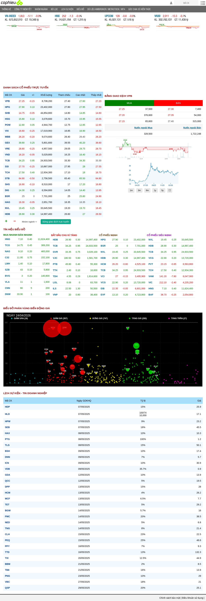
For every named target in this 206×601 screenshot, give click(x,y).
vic (150, 282)
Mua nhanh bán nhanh (17, 235)
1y (155, 190)
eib (102, 288)
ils (54, 288)
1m (131, 190)
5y (162, 190)
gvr (55, 252)
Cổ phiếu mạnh (108, 235)
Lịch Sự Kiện (67, 9)
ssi (7, 166)
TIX (7, 558)
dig (7, 190)
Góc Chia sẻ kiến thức (139, 9)
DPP (7, 486)
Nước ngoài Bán (192, 127)
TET (7, 504)
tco (7, 245)
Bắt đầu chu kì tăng (64, 235)
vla (7, 282)
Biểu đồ (80, 9)
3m (139, 190)
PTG (7, 439)
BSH (7, 451)
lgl (55, 282)
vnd (7, 154)
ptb (55, 264)
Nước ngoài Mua (143, 127)
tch (7, 172)
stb (7, 178)
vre (7, 148)
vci (102, 276)
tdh (55, 276)
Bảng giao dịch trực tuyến (55, 221)
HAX (7, 433)
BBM (7, 564)
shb (7, 113)
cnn (7, 288)
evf (103, 294)
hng (7, 239)
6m (147, 190)
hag (7, 202)
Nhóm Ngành (41, 9)
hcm (103, 264)
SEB (7, 427)
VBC (7, 582)
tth (55, 270)
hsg (7, 119)
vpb (7, 101)
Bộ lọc (54, 9)
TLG (7, 445)
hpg (7, 107)
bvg (7, 275)
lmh (7, 263)
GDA (7, 475)
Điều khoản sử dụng (192, 598)
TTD (7, 552)
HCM (7, 492)
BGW (8, 510)
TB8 (7, 570)
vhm (151, 276)
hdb (7, 214)
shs (7, 184)
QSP (7, 587)
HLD (7, 414)
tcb (7, 160)
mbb (7, 136)
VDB (7, 469)
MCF (7, 498)
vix (7, 130)
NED (7, 522)
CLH (7, 534)
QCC (7, 480)
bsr (7, 196)
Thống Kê (6, 9)
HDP (7, 406)
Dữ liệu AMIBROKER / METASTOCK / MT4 (106, 9)
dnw (7, 294)
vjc (55, 258)
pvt (151, 264)
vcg (103, 282)
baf (151, 294)
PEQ (7, 540)
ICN (7, 463)
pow (7, 125)
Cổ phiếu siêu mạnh (159, 235)
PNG (7, 576)
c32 (7, 257)
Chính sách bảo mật (169, 598)
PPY (7, 546)
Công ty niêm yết (23, 9)
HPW (7, 421)
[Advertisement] (103, 60)
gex (7, 142)
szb (7, 269)
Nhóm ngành (29, 222)
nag (7, 251)
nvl (7, 208)
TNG (7, 528)
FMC (7, 516)
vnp (55, 294)
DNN (7, 457)
